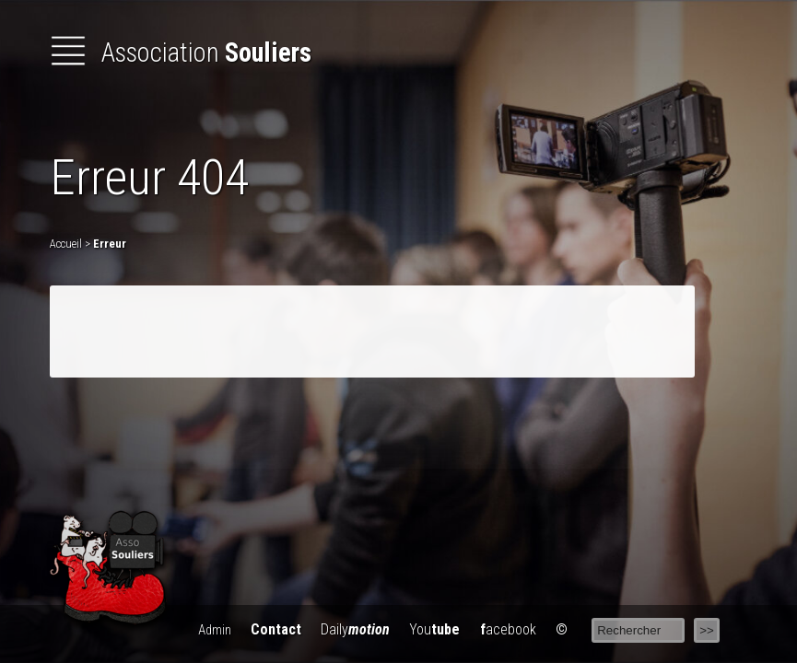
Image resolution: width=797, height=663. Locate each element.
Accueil (66, 243)
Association (180, 52)
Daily (355, 629)
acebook (508, 629)
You (434, 629)
